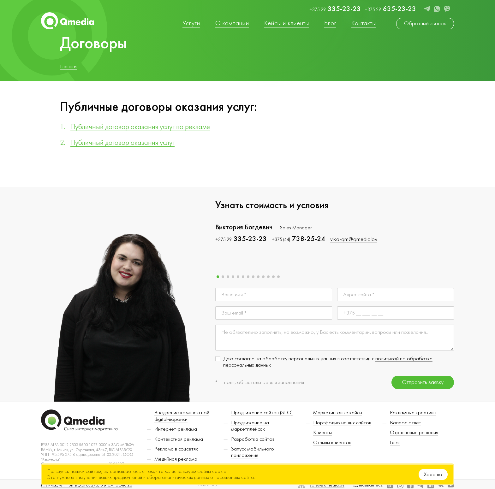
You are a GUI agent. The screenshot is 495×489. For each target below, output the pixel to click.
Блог (395, 444)
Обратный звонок (425, 24)
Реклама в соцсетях (176, 450)
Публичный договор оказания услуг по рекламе (140, 127)
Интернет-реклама (175, 430)
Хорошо (433, 474)
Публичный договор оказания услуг (122, 142)
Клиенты (322, 434)
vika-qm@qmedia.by (353, 240)
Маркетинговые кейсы (337, 414)
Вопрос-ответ (405, 424)
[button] (218, 278)
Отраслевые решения (414, 434)
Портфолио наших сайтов (342, 424)
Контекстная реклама (178, 440)
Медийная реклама (175, 460)
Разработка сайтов (253, 440)
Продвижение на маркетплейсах (250, 427)
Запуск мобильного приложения (252, 453)
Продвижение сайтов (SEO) (262, 414)
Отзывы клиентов (332, 444)
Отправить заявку (423, 383)
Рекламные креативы (413, 414)
